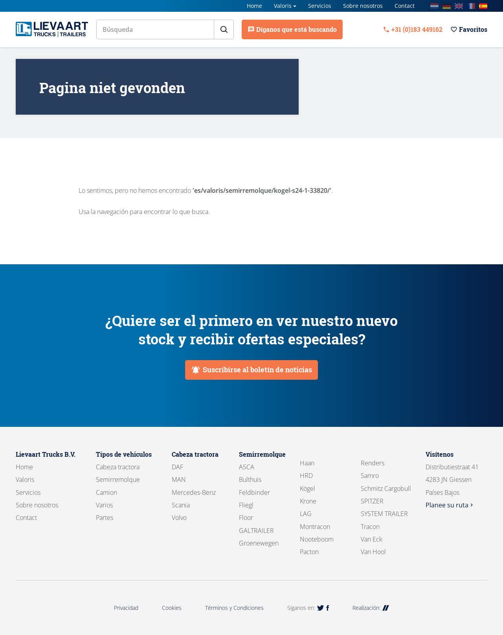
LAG (306, 513)
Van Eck (371, 539)
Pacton (309, 551)
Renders (372, 463)
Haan (307, 463)
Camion (106, 492)
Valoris (283, 5)
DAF (177, 467)
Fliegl (246, 505)
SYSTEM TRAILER (384, 513)
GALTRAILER (256, 530)
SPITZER (372, 501)
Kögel (307, 488)
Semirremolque (118, 479)
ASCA (246, 467)
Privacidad (126, 607)
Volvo (179, 517)
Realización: (370, 607)
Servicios (319, 5)
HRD (306, 475)
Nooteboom (317, 539)
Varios (104, 505)
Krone (308, 501)
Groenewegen (259, 543)
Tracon (370, 526)
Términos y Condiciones (234, 607)
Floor (246, 517)
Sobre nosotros (363, 5)
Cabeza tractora (118, 467)
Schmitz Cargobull (386, 488)
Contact (405, 5)
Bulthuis (250, 479)
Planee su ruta (450, 505)
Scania (181, 505)
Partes (104, 517)
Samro (370, 475)
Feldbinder (254, 492)
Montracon (315, 526)
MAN (179, 479)
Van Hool (373, 551)
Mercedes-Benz (194, 492)
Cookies (172, 607)
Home (254, 5)
